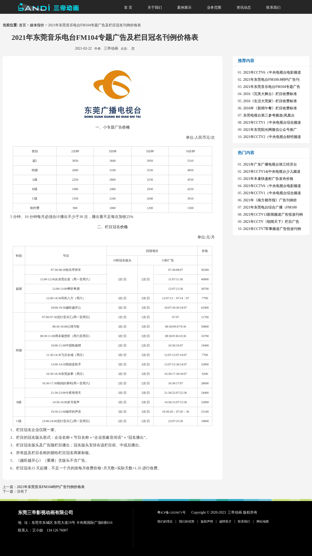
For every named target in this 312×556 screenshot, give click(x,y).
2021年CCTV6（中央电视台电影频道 (272, 72)
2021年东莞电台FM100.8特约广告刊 (271, 80)
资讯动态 (244, 7)
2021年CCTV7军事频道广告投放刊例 (272, 229)
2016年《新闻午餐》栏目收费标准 (270, 108)
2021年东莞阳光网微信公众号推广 (270, 130)
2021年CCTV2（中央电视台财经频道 (272, 137)
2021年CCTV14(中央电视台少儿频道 (271, 171)
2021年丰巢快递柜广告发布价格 (268, 179)
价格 (126, 127)
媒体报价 (37, 25)
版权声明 (207, 521)
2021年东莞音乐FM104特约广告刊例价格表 (51, 487)
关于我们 (155, 7)
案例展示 (184, 7)
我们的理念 (165, 521)
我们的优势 (186, 521)
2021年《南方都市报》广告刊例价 (270, 200)
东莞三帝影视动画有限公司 (45, 512)
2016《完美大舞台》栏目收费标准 (270, 94)
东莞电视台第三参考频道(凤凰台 (269, 115)
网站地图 (263, 521)
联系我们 (273, 7)
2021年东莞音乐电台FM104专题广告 (271, 87)
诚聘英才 (225, 521)
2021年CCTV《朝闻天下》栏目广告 (271, 222)
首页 (22, 25)
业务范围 (214, 7)
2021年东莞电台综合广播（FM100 (270, 207)
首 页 (128, 7)
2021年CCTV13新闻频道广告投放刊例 (273, 214)
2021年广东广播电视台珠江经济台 (270, 164)
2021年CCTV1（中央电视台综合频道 (272, 122)
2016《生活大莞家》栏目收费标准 (270, 101)
